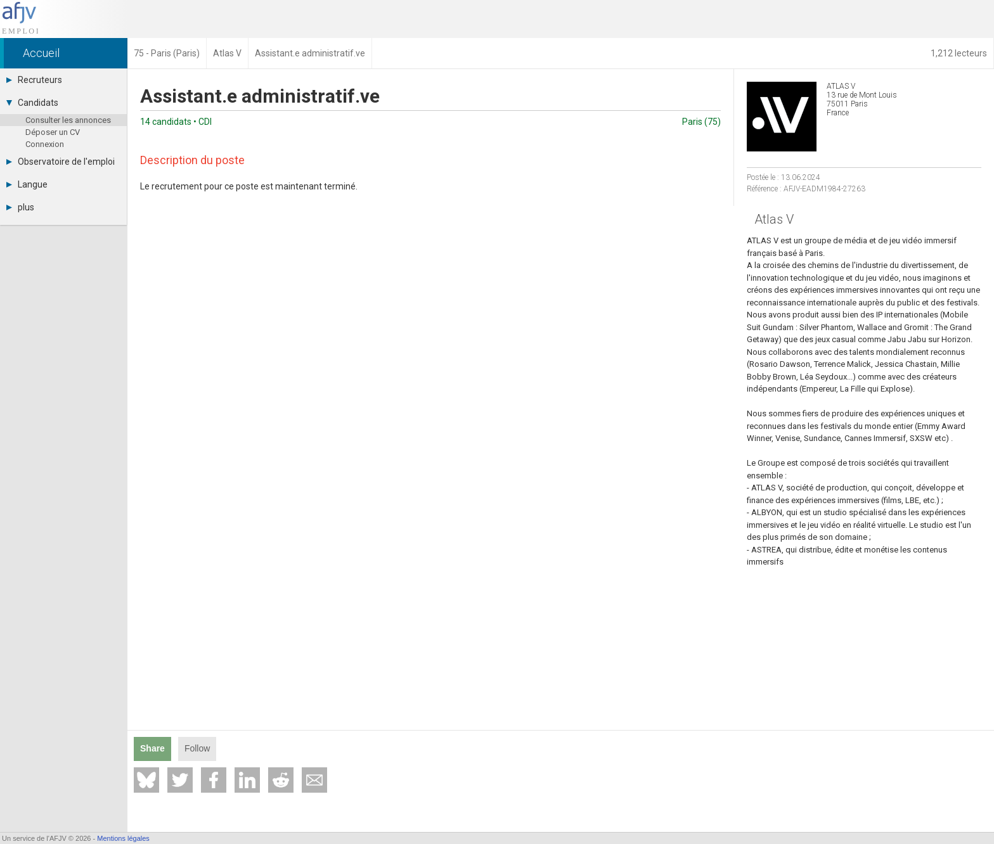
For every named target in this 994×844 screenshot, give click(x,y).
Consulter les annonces (68, 120)
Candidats (32, 103)
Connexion (44, 144)
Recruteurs (34, 80)
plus (20, 207)
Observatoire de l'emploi (60, 162)
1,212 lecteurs (959, 53)
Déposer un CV (52, 132)
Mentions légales (123, 838)
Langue (27, 184)
